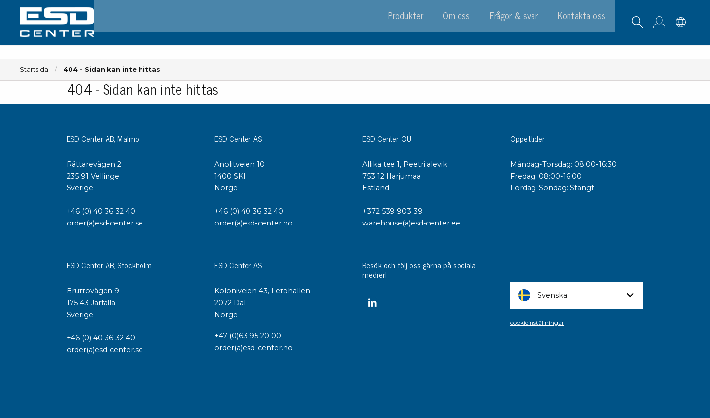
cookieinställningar (537, 322)
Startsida (34, 69)
